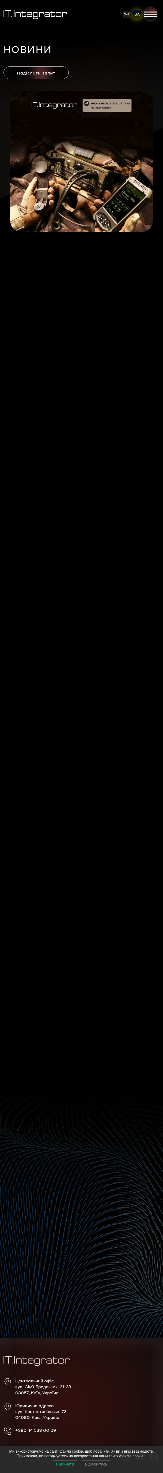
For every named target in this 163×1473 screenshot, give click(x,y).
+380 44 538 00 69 (35, 1429)
